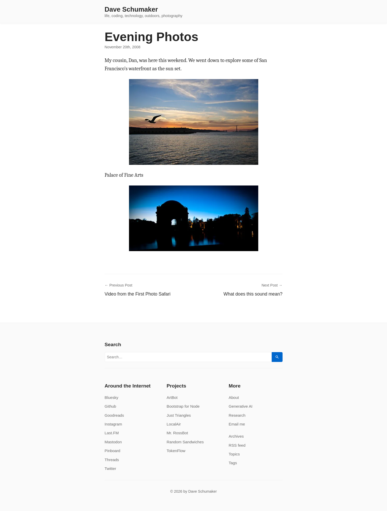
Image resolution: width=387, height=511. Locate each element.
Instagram (113, 424)
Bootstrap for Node (183, 406)
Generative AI (241, 406)
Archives (236, 436)
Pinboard (112, 450)
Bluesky (111, 397)
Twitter (110, 468)
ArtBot (172, 397)
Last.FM (112, 433)
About (234, 397)
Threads (112, 460)
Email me (237, 424)
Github (110, 406)
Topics (234, 454)
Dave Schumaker (131, 9)
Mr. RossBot (177, 433)
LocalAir (174, 424)
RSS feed (237, 445)
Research (237, 415)
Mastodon (113, 442)
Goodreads (114, 415)
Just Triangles (179, 415)
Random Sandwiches (185, 442)
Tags (233, 463)
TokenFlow (176, 450)
